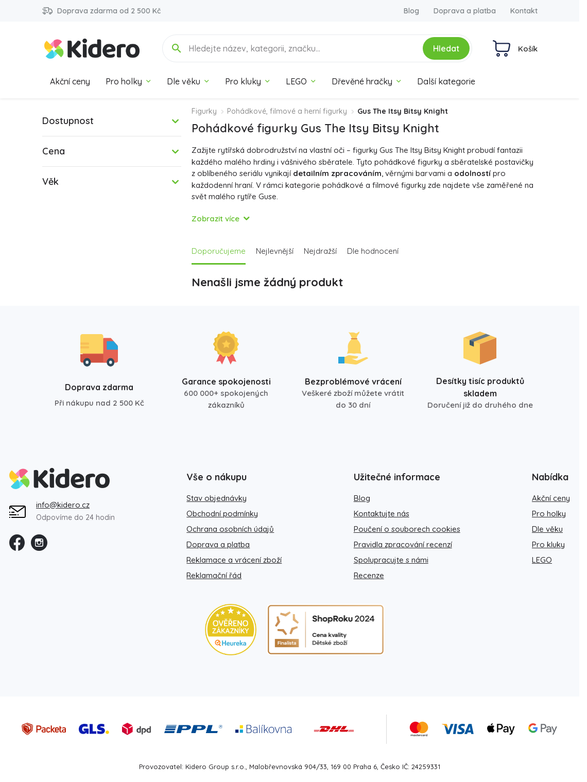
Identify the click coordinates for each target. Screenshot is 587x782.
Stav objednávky (216, 498)
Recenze (369, 575)
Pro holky (128, 81)
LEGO (301, 81)
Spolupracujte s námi (391, 560)
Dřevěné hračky (367, 81)
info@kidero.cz (63, 505)
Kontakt (524, 10)
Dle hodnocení (373, 251)
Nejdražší (320, 251)
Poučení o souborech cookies (407, 529)
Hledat (446, 48)
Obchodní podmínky (222, 513)
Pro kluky (247, 81)
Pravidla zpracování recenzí (403, 544)
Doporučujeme (219, 251)
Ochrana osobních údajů (230, 529)
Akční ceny (70, 81)
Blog (411, 10)
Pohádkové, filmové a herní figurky (287, 111)
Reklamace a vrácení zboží (234, 560)
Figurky (204, 111)
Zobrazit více (215, 218)
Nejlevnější (275, 251)
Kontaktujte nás (381, 513)
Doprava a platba (465, 10)
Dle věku (188, 81)
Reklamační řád (213, 575)
